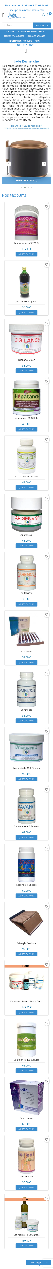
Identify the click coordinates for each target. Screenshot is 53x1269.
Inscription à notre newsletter (26, 10)
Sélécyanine (26, 1118)
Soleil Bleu (27, 651)
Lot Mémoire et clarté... (26, 1234)
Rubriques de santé (36, 36)
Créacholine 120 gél (26, 476)
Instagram (26, 50)
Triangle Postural (26, 943)
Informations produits (20, 41)
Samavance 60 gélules (26, 826)
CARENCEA (26, 593)
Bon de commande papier (32, 31)
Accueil (5, 31)
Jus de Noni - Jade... (26, 301)
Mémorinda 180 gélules (26, 768)
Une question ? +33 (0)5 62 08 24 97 (26, 5)
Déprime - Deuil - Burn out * (26, 1001)
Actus (38, 41)
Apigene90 (26, 534)
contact (14, 31)
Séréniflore (26, 1176)
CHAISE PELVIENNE (26, 180)
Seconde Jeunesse (26, 884)
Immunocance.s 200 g (26, 243)
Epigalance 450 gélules (26, 1059)
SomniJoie (26, 709)
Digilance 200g (26, 359)
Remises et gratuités (14, 36)
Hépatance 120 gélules (26, 418)
